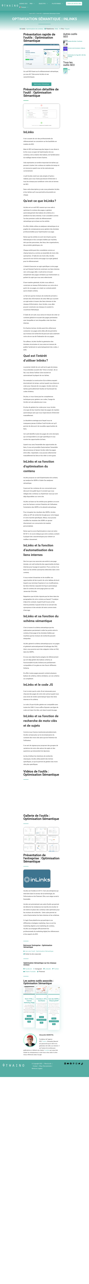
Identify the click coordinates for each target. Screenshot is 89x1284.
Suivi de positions (41, 1019)
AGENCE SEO (23, 3)
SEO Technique (29, 1018)
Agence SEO (32, 13)
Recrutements (47, 1066)
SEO (69, 69)
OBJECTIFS (45, 3)
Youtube (46, 1050)
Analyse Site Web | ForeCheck (75, 41)
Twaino (44, 1041)
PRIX (33, 3)
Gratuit (29, 1016)
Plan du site (47, 1063)
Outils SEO (39, 13)
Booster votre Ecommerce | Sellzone (76, 48)
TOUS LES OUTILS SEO (74, 3)
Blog (40, 1066)
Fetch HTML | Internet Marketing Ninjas (29, 1001)
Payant (67, 29)
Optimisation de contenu (34, 29)
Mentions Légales (37, 1068)
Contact (35, 1066)
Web (56, 29)
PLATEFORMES (59, 3)
